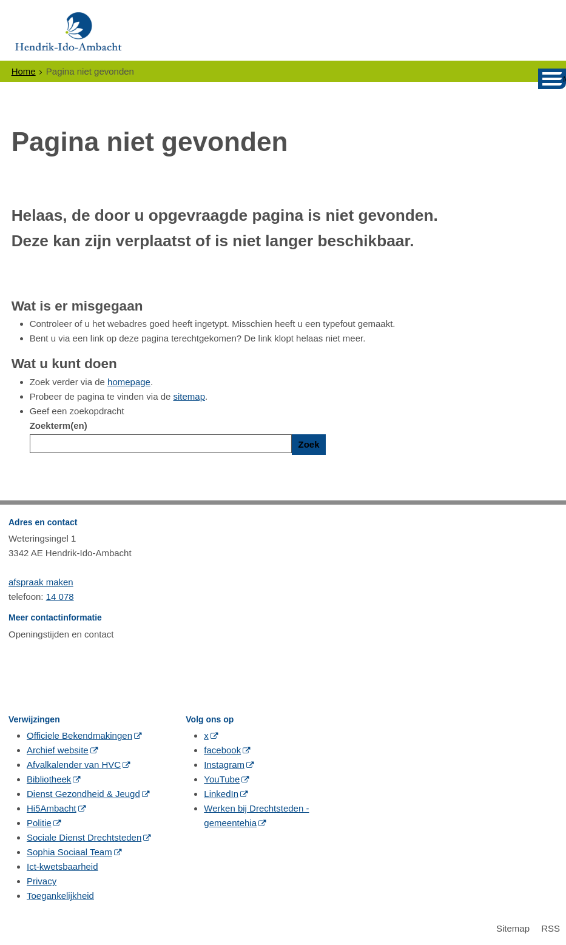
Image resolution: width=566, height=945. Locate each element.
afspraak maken (40, 582)
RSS (550, 928)
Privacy (41, 881)
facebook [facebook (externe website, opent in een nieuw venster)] (222, 750)
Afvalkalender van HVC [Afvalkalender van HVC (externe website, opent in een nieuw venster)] (74, 764)
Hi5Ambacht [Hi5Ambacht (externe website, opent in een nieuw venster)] (51, 808)
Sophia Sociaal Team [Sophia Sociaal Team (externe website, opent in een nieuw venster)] (69, 852)
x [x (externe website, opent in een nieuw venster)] (206, 735)
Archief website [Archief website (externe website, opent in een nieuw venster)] (58, 750)
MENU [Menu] (564, 79)
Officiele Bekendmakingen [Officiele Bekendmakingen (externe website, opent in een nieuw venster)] (79, 735)
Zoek (308, 444)
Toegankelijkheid (60, 895)
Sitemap (513, 928)
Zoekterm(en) (58, 425)
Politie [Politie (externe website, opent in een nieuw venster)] (39, 823)
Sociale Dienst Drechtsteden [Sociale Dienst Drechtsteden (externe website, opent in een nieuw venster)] (84, 837)
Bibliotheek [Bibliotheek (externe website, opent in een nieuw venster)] (49, 779)
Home (24, 71)
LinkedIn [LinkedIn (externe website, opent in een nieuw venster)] (221, 794)
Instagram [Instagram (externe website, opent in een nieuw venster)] (224, 764)
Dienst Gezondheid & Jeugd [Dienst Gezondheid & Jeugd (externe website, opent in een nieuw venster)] (83, 794)
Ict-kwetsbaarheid (62, 866)
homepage (128, 382)
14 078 (60, 596)
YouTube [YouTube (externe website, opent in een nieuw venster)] (222, 779)
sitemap (190, 396)
